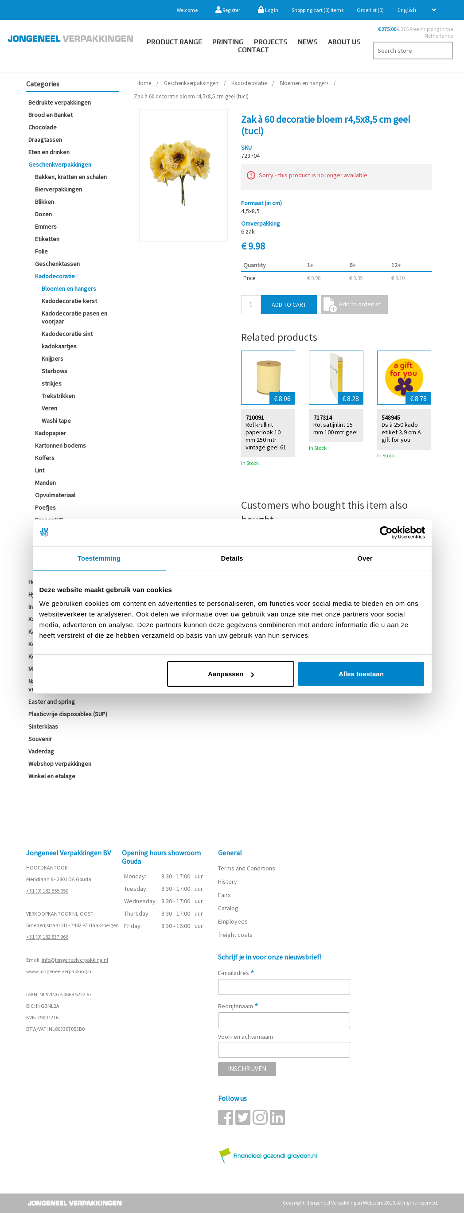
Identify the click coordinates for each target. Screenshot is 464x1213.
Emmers (46, 226)
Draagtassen (45, 140)
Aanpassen (231, 674)
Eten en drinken (49, 152)
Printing (228, 42)
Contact (253, 50)
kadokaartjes (59, 346)
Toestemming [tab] (99, 558)
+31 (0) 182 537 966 (47, 936)
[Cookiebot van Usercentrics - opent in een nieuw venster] (386, 532)
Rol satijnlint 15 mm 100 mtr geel (335, 428)
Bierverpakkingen (58, 189)
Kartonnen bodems (60, 445)
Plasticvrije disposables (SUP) (67, 714)
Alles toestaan (361, 674)
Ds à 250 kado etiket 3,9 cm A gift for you (401, 432)
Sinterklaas (43, 726)
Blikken (44, 202)
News (308, 42)
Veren (49, 408)
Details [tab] (232, 558)
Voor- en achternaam (245, 1037)
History (227, 881)
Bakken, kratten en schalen (71, 177)
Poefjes (45, 507)
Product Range (174, 42)
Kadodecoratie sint (67, 334)
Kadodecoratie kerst (69, 301)
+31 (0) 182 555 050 (47, 890)
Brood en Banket (50, 115)
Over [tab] (365, 558)
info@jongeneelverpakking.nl (75, 959)
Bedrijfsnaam (238, 1006)
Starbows (54, 371)
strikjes (52, 383)
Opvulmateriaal (55, 495)
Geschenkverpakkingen (59, 164)
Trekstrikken (58, 396)
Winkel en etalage (51, 776)
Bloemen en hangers (69, 289)
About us (344, 42)
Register (227, 10)
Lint (39, 470)
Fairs (224, 895)
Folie (41, 251)
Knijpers (52, 359)
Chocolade (42, 127)
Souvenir (40, 739)
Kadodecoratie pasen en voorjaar (74, 317)
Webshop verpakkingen (59, 764)
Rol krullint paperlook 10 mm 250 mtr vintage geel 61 (266, 435)
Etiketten (47, 239)
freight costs (235, 935)
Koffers (45, 458)
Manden (45, 483)
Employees (233, 921)
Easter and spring (51, 702)
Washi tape (56, 421)
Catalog (228, 908)
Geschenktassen (57, 264)
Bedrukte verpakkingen (59, 102)
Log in (268, 10)
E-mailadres (236, 973)
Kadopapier (50, 433)
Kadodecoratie (55, 276)
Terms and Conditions (246, 868)
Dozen (43, 214)
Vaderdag (41, 751)
